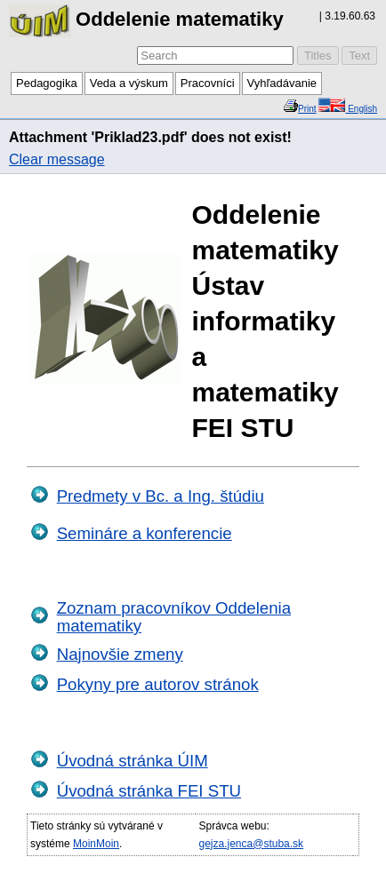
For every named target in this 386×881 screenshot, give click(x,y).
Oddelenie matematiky (146, 19)
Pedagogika (46, 83)
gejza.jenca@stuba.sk (250, 843)
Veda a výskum (129, 83)
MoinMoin (96, 843)
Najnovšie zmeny (120, 654)
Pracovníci (208, 83)
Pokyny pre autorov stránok (158, 684)
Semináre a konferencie (144, 533)
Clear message (57, 159)
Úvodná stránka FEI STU (149, 791)
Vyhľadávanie (282, 83)
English (361, 109)
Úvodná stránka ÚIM (132, 760)
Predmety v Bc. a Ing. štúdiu (160, 496)
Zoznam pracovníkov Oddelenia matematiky (174, 617)
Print (307, 109)
